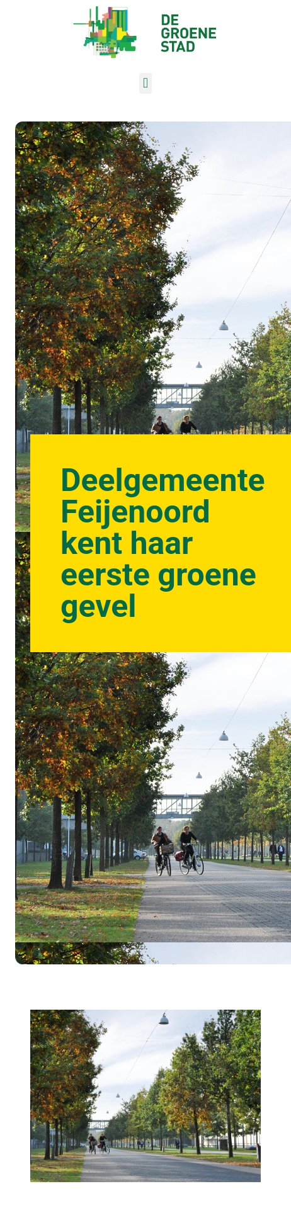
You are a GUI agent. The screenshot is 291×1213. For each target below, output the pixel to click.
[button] (145, 83)
